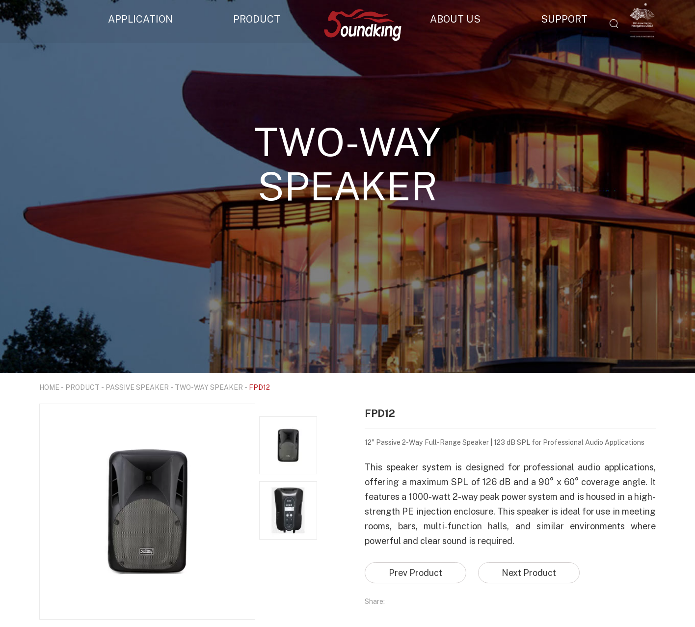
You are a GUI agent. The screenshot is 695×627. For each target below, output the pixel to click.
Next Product (529, 572)
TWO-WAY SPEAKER (209, 387)
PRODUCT (256, 19)
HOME (49, 387)
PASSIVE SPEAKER (137, 387)
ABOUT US (455, 19)
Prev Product (415, 572)
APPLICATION (140, 19)
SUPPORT (564, 19)
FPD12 (259, 387)
